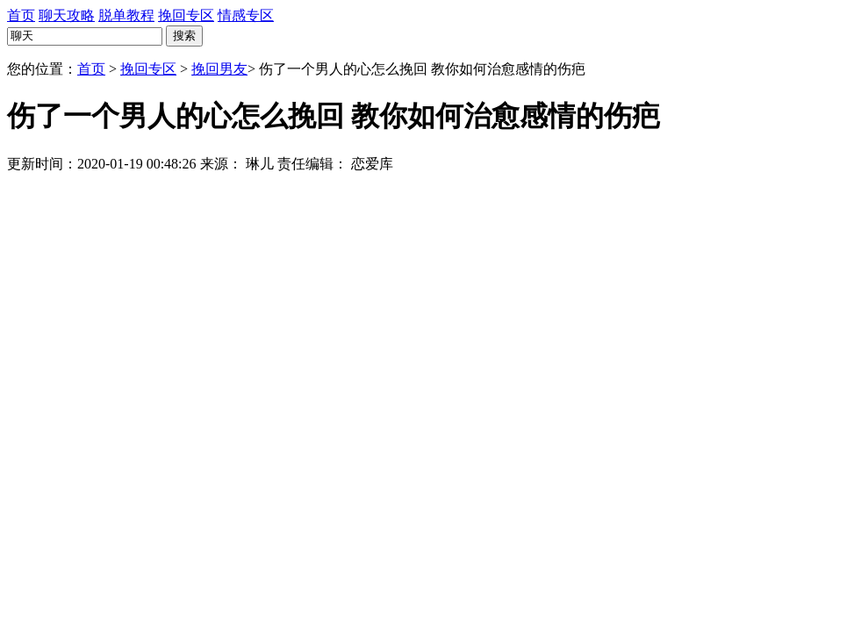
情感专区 (246, 15)
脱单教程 (126, 15)
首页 (21, 15)
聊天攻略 (67, 15)
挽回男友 (219, 68)
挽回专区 (186, 15)
